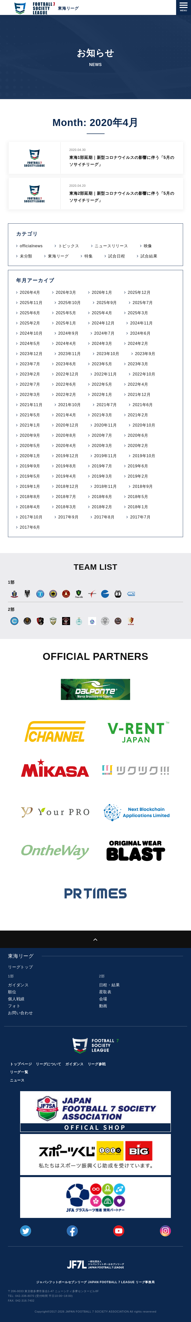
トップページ (21, 1064)
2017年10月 (31, 517)
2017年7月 (140, 517)
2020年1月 (30, 456)
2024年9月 (68, 333)
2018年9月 (143, 486)
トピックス (68, 246)
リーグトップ (20, 967)
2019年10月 (144, 456)
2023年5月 (102, 364)
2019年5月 (30, 476)
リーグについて (48, 1064)
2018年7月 (66, 497)
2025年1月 (66, 323)
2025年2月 (30, 323)
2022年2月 (66, 394)
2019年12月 (67, 456)
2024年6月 (140, 333)
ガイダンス (18, 985)
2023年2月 (30, 374)
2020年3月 (102, 445)
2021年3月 (102, 415)
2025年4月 (102, 313)
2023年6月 (66, 364)
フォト (14, 1006)
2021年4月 (66, 415)
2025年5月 (66, 313)
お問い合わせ (20, 1013)
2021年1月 (30, 425)
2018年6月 (102, 497)
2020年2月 (138, 445)
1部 (11, 976)
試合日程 (116, 256)
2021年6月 (143, 405)
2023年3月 (138, 364)
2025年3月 (138, 313)
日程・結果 (109, 985)
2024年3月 (102, 343)
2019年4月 (66, 476)
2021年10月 (69, 405)
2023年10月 (108, 354)
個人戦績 (16, 999)
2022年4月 (138, 384)
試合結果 (149, 256)
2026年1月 (102, 292)
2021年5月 (30, 415)
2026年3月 (66, 292)
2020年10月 (144, 425)
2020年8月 (66, 435)
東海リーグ (58, 256)
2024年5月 (30, 343)
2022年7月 (30, 384)
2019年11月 (105, 456)
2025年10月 (69, 303)
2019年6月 (138, 466)
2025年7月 (143, 303)
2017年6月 (30, 527)
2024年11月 (141, 323)
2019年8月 (66, 466)
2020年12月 (67, 425)
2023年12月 (31, 354)
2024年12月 (103, 323)
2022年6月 (66, 384)
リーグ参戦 (97, 1064)
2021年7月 (107, 405)
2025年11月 (31, 303)
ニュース (17, 1080)
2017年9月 (68, 517)
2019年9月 (30, 466)
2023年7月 (30, 364)
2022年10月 (144, 374)
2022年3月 (30, 394)
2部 (102, 976)
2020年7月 (102, 435)
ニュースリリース (111, 246)
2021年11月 (31, 405)
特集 (88, 256)
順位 (12, 992)
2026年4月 (30, 292)
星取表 (105, 992)
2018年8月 (30, 497)
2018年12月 (67, 486)
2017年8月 (104, 517)
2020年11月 (105, 425)
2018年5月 (138, 497)
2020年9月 (30, 435)
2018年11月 (105, 486)
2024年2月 (138, 343)
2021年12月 (139, 394)
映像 (148, 246)
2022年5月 (102, 384)
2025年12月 (139, 292)
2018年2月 (102, 507)
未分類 (26, 256)
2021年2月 (138, 415)
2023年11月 (69, 354)
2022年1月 (102, 394)
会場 (103, 999)
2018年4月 (30, 507)
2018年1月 (138, 507)
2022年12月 (67, 374)
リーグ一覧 (19, 1072)
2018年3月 (66, 507)
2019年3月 (102, 476)
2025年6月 (30, 313)
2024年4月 (66, 343)
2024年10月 (31, 333)
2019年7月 (102, 466)
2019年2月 (138, 476)
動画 (103, 1006)
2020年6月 (138, 435)
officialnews (31, 246)
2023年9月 (145, 354)
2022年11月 (105, 374)
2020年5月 (30, 445)
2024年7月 (104, 333)
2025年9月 (107, 303)
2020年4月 (66, 445)
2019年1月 (30, 486)
